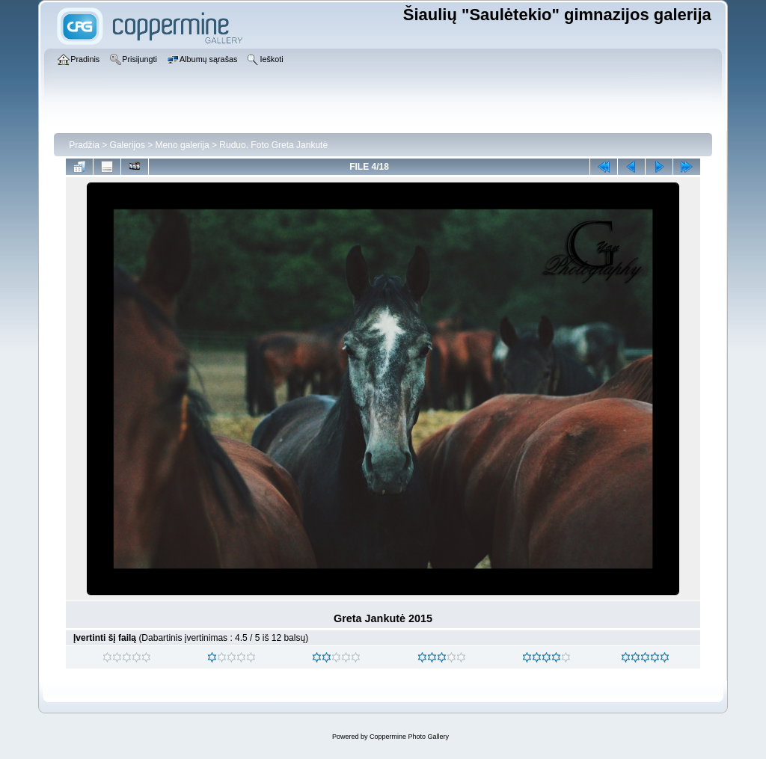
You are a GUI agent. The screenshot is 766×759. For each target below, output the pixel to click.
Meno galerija (182, 145)
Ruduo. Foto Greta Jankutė (273, 145)
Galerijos (127, 145)
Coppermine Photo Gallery (409, 736)
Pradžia (84, 145)
